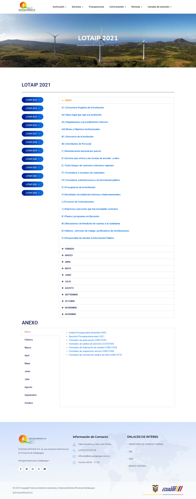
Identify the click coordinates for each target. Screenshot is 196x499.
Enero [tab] (28, 332)
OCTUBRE (70, 301)
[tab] (116, 100)
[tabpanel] (117, 345)
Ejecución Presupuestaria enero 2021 (86, 336)
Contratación (116, 6)
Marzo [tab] (28, 347)
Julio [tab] (27, 379)
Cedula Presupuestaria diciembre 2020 (87, 332)
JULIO (68, 281)
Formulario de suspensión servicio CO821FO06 (91, 351)
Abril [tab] (27, 355)
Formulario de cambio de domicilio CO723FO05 (91, 344)
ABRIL (68, 262)
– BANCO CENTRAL (136, 466)
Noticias (135, 6)
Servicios (76, 6)
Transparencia (96, 6)
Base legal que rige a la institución (84, 115)
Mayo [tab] (27, 363)
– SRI (129, 451)
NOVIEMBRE (71, 307)
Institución (58, 6)
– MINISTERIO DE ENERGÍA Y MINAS (145, 444)
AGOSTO (69, 288)
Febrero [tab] (29, 339)
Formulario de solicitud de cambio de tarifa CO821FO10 (95, 355)
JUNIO (68, 275)
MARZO (69, 255)
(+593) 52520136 (87, 450)
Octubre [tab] (29, 403)
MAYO (68, 268)
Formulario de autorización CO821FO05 (87, 340)
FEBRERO (69, 249)
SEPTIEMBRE (71, 294)
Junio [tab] (27, 371)
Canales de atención (158, 6)
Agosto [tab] (28, 387)
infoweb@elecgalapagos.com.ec (94, 456)
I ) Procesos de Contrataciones (78, 201)
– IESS (130, 458)
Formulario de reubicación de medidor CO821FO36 (93, 347)
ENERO (68, 100)
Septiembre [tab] (31, 395)
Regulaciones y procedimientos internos (87, 122)
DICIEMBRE (70, 314)
